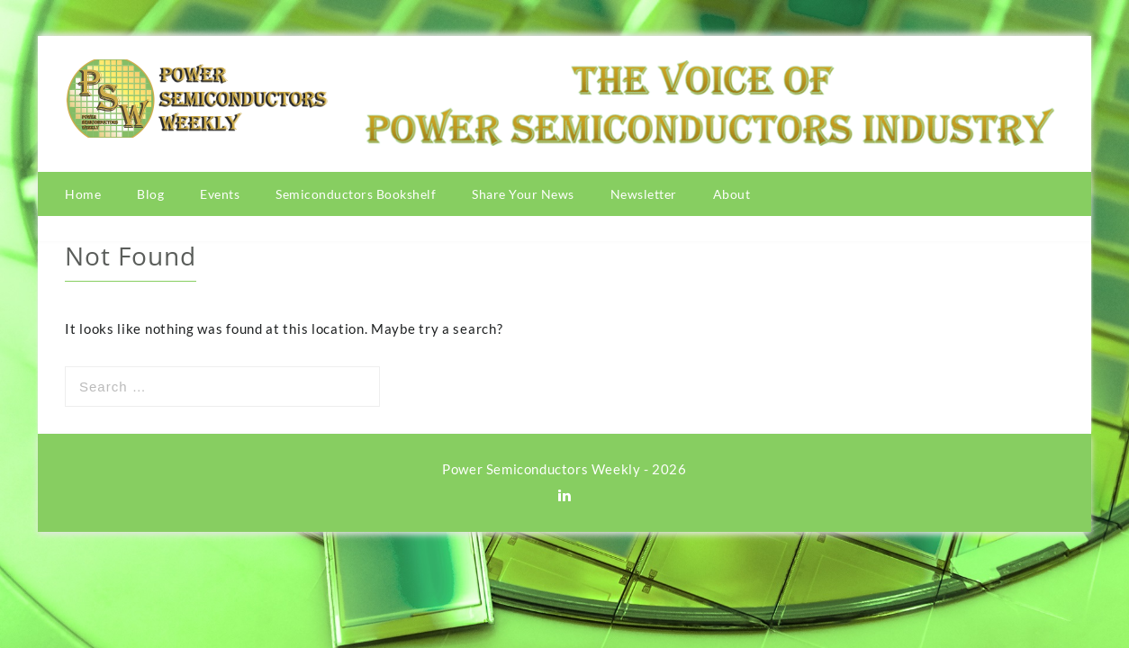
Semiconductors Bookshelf (355, 194)
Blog (150, 194)
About (732, 194)
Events (219, 194)
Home (83, 194)
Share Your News (523, 194)
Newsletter (643, 194)
